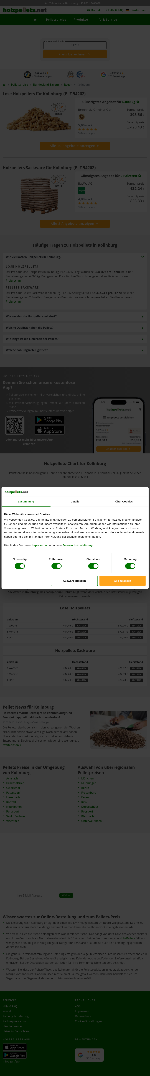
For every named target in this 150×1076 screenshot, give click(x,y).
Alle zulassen (122, 580)
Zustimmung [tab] (26, 501)
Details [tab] (75, 501)
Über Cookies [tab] (124, 501)
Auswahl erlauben (74, 580)
